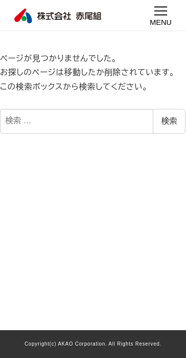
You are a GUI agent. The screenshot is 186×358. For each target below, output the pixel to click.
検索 (169, 121)
